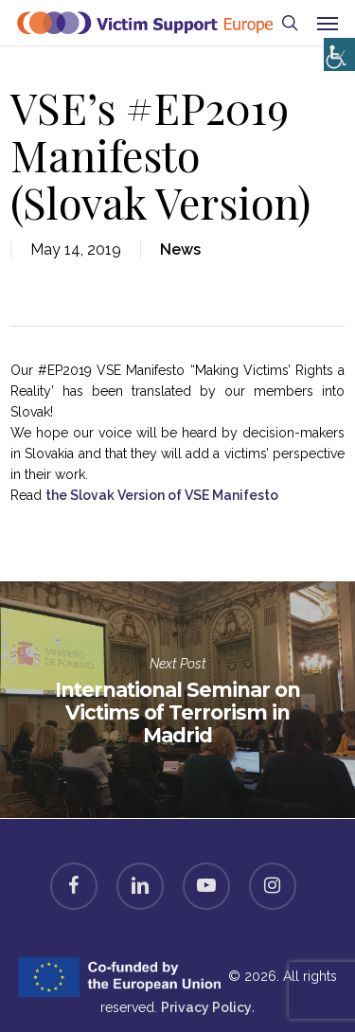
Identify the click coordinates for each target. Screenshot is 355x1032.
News (180, 249)
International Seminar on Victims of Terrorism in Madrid (177, 699)
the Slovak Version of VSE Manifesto (161, 495)
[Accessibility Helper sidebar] (335, 50)
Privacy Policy (206, 1007)
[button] (327, 22)
